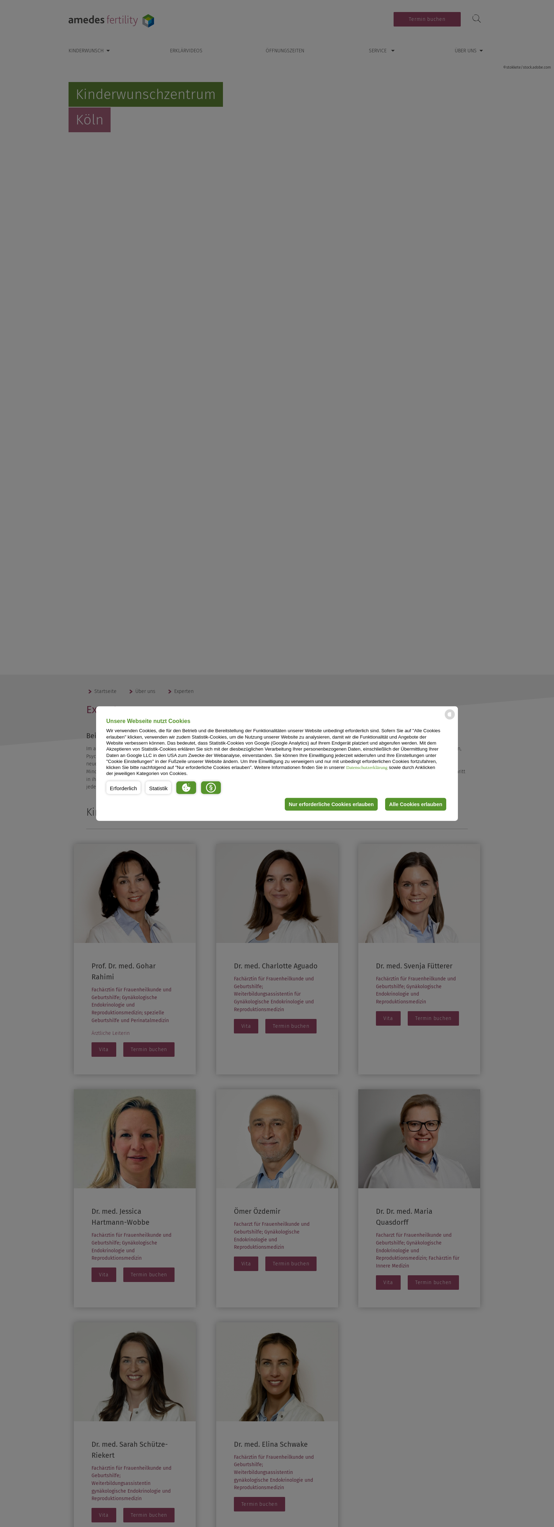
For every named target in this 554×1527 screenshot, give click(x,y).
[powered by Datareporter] (449, 719)
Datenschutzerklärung (367, 767)
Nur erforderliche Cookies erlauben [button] (331, 804)
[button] (123, 787)
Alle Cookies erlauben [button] (415, 804)
